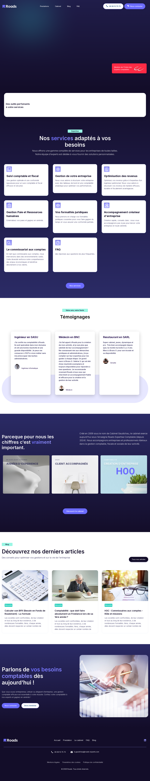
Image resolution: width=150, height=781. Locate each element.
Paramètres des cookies (71, 762)
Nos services (75, 286)
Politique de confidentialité (93, 762)
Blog (69, 6)
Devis (30, 66)
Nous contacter (12, 66)
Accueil (57, 740)
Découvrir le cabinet (75, 511)
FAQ (78, 6)
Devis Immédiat (30, 706)
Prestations (44, 6)
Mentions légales (53, 762)
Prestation (67, 740)
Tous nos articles (138, 559)
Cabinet (58, 6)
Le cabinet (78, 740)
